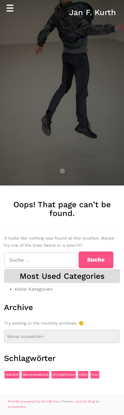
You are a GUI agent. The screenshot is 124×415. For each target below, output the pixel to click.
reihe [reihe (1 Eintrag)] (83, 375)
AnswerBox (17, 407)
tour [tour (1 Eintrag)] (95, 375)
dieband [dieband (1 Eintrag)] (12, 375)
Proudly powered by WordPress (34, 401)
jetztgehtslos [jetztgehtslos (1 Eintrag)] (63, 375)
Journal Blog (85, 401)
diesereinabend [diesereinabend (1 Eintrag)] (35, 375)
